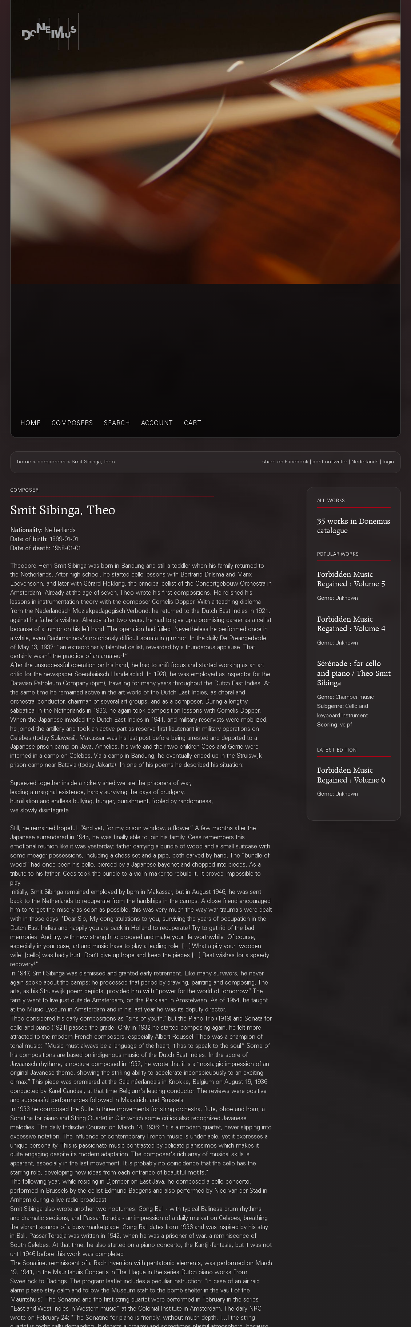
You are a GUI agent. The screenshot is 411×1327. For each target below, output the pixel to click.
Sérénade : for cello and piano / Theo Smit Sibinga (354, 672)
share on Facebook (285, 462)
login (388, 462)
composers (72, 424)
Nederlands (365, 462)
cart (192, 424)
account (157, 424)
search (117, 424)
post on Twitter (329, 462)
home (30, 424)
